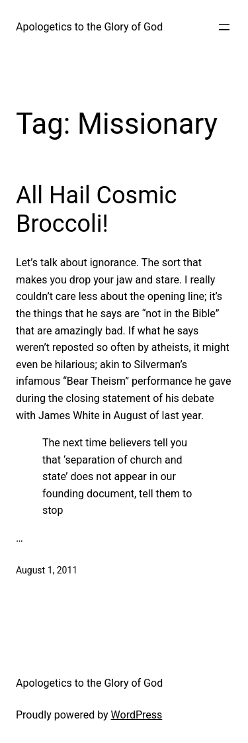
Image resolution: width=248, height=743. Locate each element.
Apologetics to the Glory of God (89, 27)
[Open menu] (224, 27)
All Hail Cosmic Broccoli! (96, 209)
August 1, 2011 (46, 570)
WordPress (137, 715)
